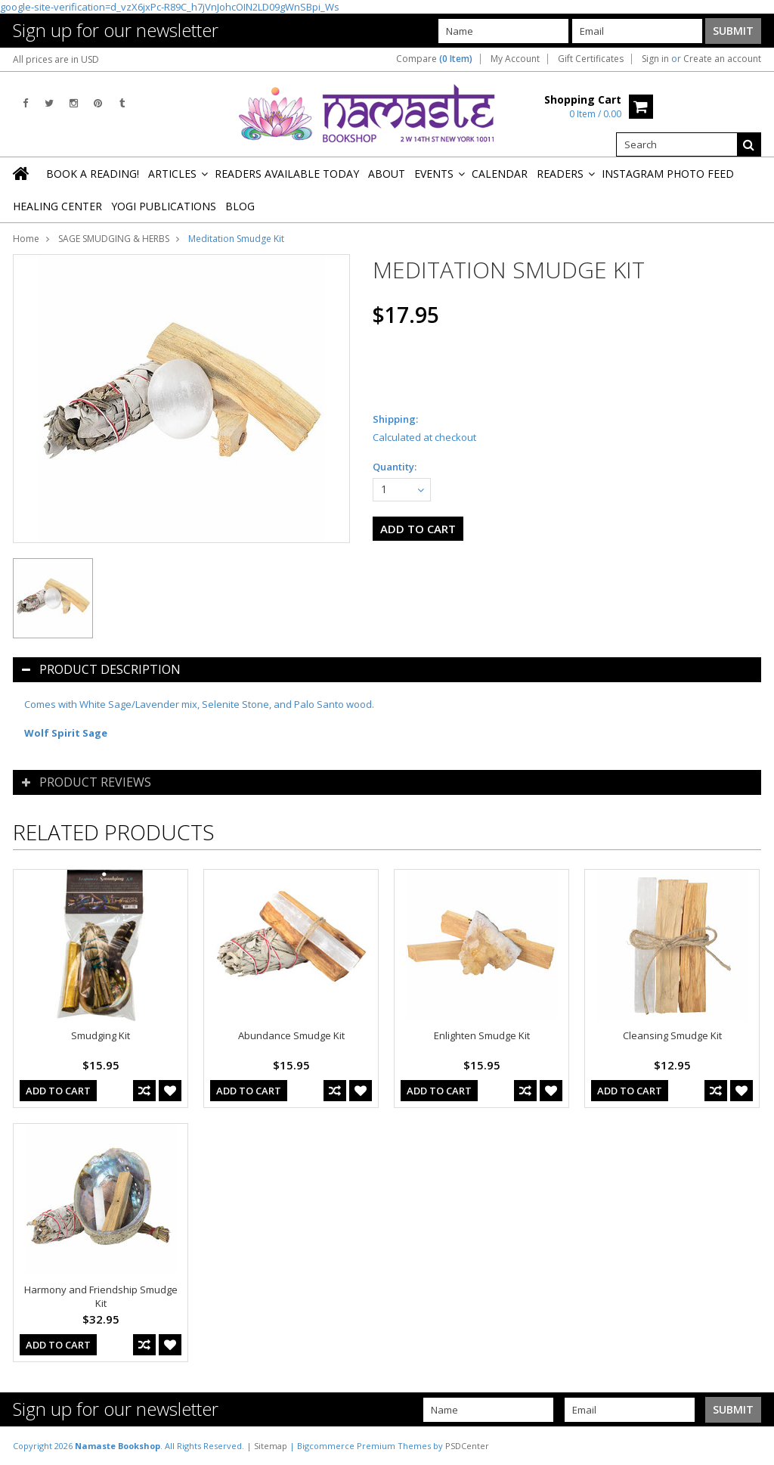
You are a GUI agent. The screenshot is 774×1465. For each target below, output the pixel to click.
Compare (434, 59)
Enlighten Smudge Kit (482, 1035)
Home (26, 238)
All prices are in (56, 59)
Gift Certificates (591, 59)
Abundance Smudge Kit (291, 1035)
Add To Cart (58, 1090)
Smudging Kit (100, 1035)
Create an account (722, 59)
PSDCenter (467, 1445)
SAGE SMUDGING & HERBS (113, 238)
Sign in (655, 59)
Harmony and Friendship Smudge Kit (101, 1296)
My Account (515, 59)
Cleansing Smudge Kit (672, 1035)
